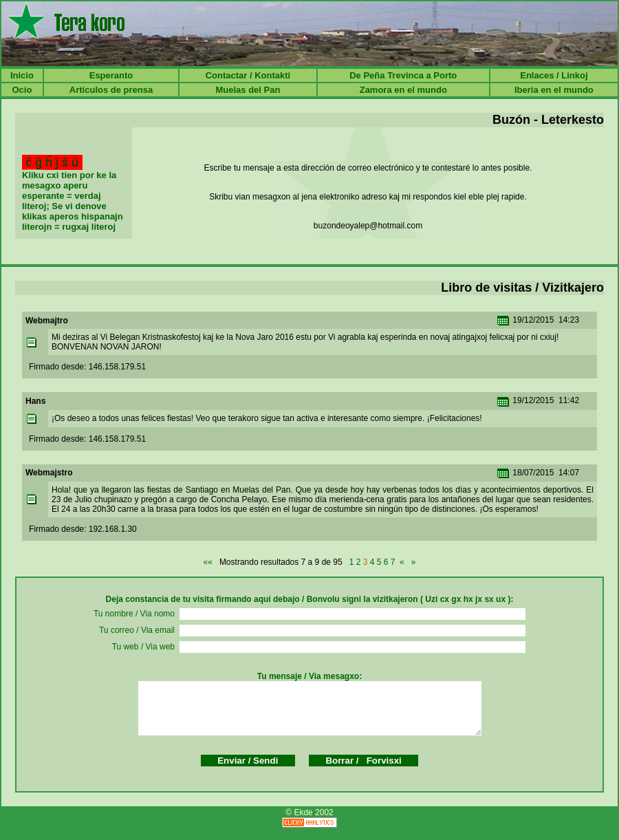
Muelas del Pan (247, 90)
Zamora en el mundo (403, 90)
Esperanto (111, 75)
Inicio (22, 75)
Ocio (22, 90)
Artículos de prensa (111, 90)
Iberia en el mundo (554, 90)
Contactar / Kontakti (248, 75)
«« (208, 562)
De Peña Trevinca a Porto (403, 75)
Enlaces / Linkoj (553, 75)
